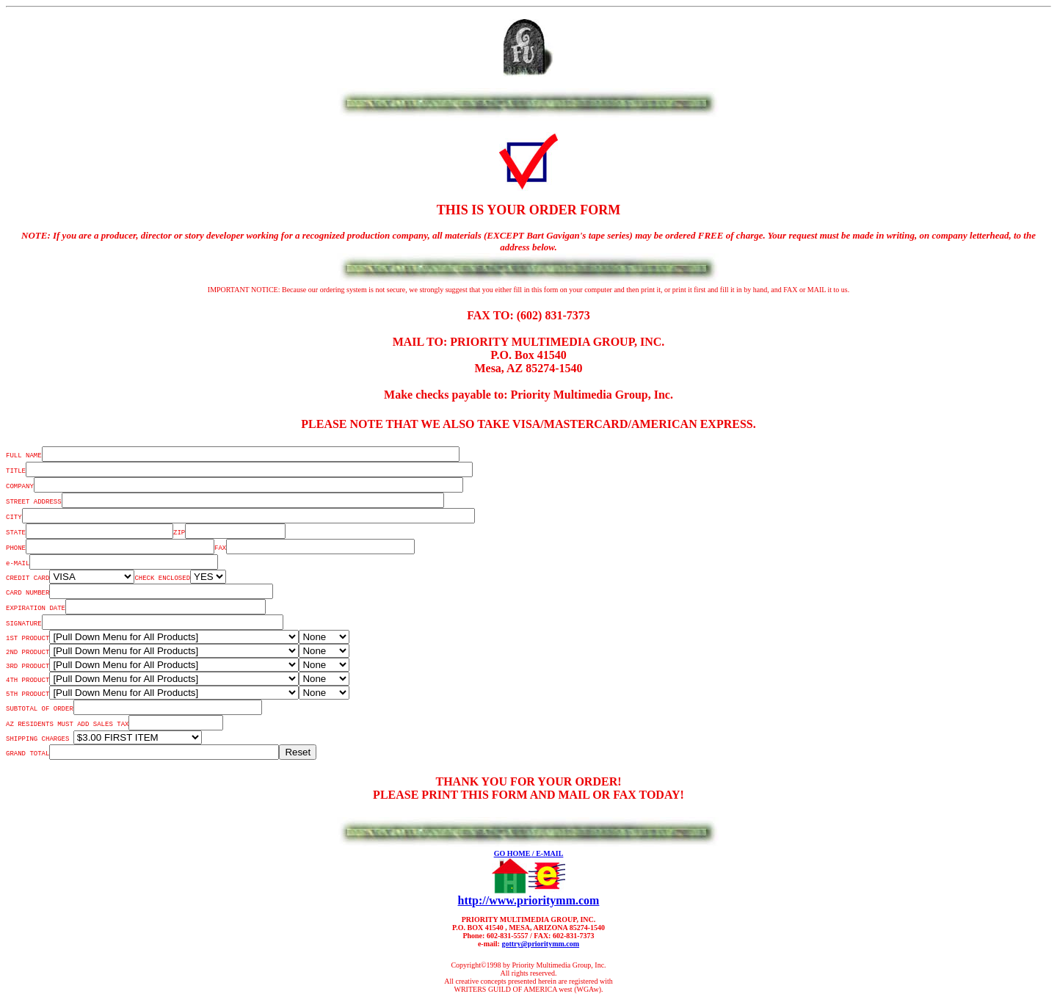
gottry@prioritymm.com (540, 944)
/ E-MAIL (548, 853)
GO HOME (513, 853)
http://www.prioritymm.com (529, 900)
